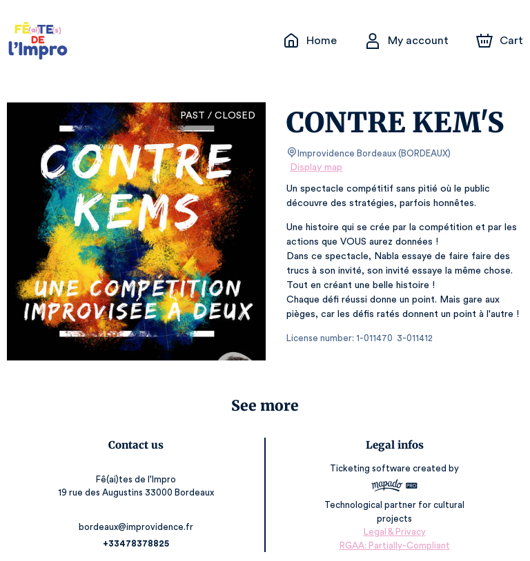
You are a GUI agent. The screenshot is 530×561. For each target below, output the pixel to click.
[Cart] (501, 40)
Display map (316, 167)
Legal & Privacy (394, 520)
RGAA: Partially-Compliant (394, 533)
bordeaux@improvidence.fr (135, 515)
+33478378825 (136, 532)
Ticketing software (372, 469)
